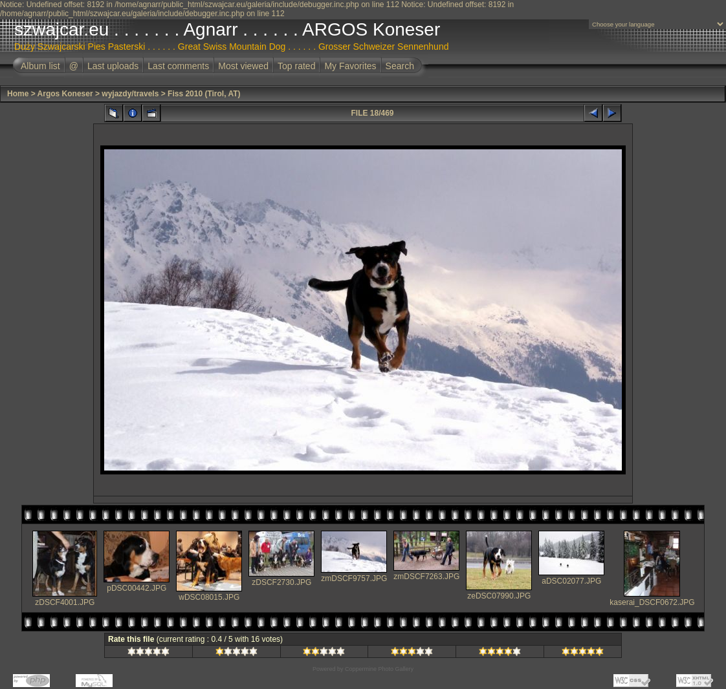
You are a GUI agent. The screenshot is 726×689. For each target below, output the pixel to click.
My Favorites (350, 66)
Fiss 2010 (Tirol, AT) (204, 93)
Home (17, 93)
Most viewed (243, 66)
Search (400, 66)
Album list (40, 66)
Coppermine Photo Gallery (379, 669)
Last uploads (112, 66)
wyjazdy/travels (130, 93)
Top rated (296, 66)
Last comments (178, 66)
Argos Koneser (65, 93)
